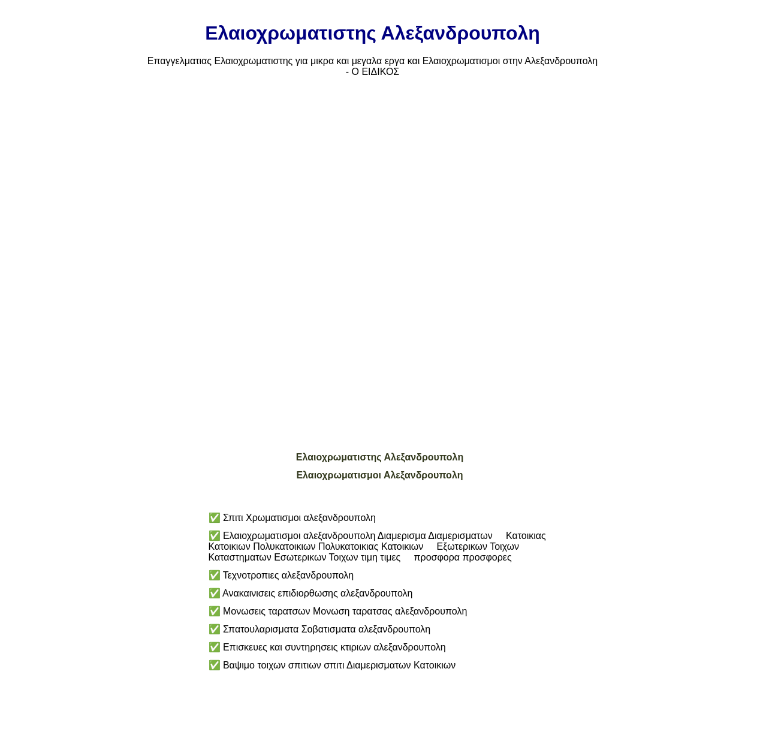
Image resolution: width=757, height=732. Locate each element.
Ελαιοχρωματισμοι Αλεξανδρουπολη (379, 475)
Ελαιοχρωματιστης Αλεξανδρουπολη (379, 457)
